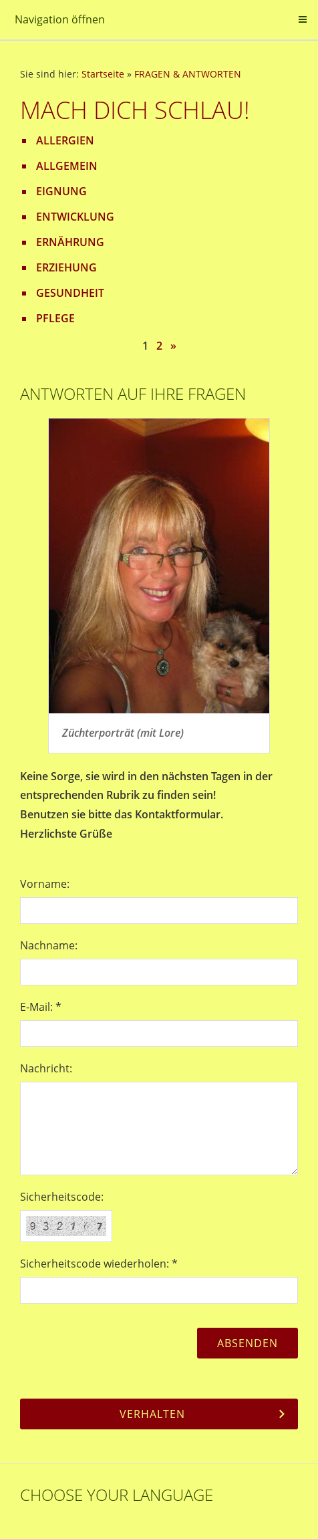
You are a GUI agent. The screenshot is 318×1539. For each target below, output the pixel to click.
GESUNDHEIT (70, 292)
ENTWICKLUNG (75, 216)
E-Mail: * (40, 1006)
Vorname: (44, 883)
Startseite (103, 74)
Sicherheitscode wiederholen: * (99, 1263)
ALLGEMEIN (67, 165)
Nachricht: (46, 1068)
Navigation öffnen (60, 19)
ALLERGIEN (65, 140)
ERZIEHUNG (66, 267)
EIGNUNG (61, 191)
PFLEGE (55, 318)
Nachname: (48, 945)
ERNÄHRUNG (70, 242)
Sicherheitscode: (62, 1196)
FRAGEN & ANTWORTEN (187, 74)
